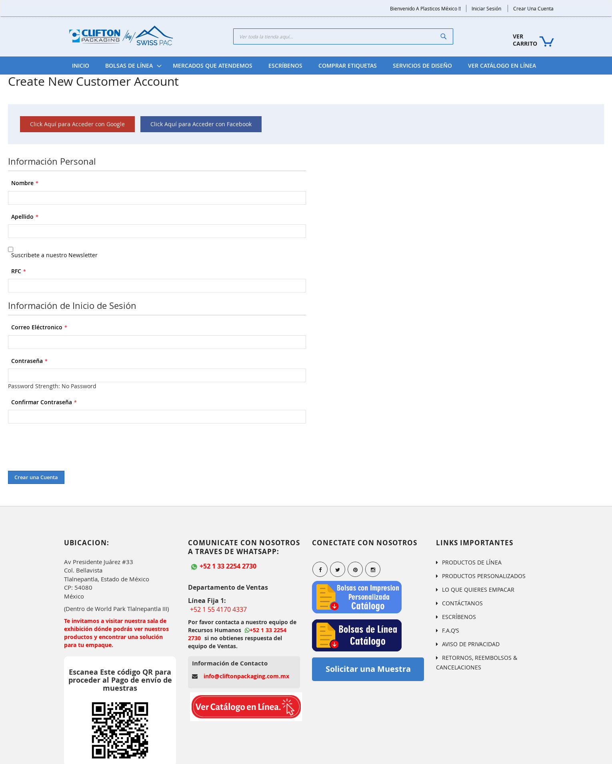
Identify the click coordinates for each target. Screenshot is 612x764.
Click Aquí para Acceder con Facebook (201, 124)
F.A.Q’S (450, 630)
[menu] (304, 65)
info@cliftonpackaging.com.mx (246, 676)
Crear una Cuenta (533, 8)
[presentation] (69, 447)
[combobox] (343, 36)
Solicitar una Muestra (368, 668)
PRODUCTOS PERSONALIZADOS (484, 576)
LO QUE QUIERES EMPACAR (478, 589)
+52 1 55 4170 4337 (218, 609)
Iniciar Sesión (486, 8)
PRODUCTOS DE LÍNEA (472, 562)
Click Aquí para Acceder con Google (77, 124)
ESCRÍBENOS (459, 617)
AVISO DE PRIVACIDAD (471, 644)
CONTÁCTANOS (462, 603)
